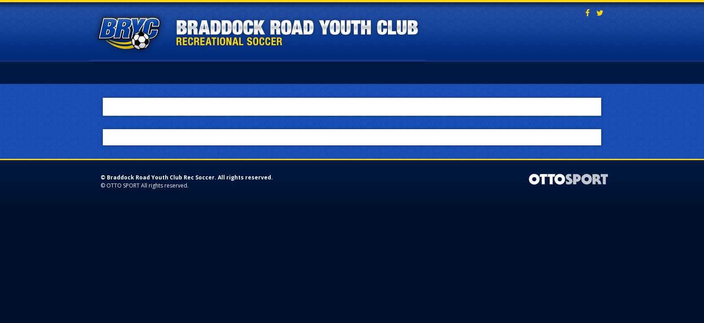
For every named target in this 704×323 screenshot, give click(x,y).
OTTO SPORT (123, 185)
